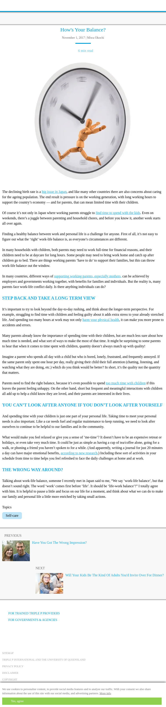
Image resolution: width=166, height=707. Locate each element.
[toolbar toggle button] (11, 5)
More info (105, 693)
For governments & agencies (29, 620)
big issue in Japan (54, 192)
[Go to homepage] (83, 12)
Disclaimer (10, 672)
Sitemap (7, 653)
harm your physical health (100, 320)
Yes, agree (17, 701)
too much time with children (126, 383)
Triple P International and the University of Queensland (43, 659)
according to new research (79, 453)
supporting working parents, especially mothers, (88, 276)
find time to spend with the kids (118, 213)
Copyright (9, 679)
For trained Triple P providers (31, 613)
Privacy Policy (12, 666)
